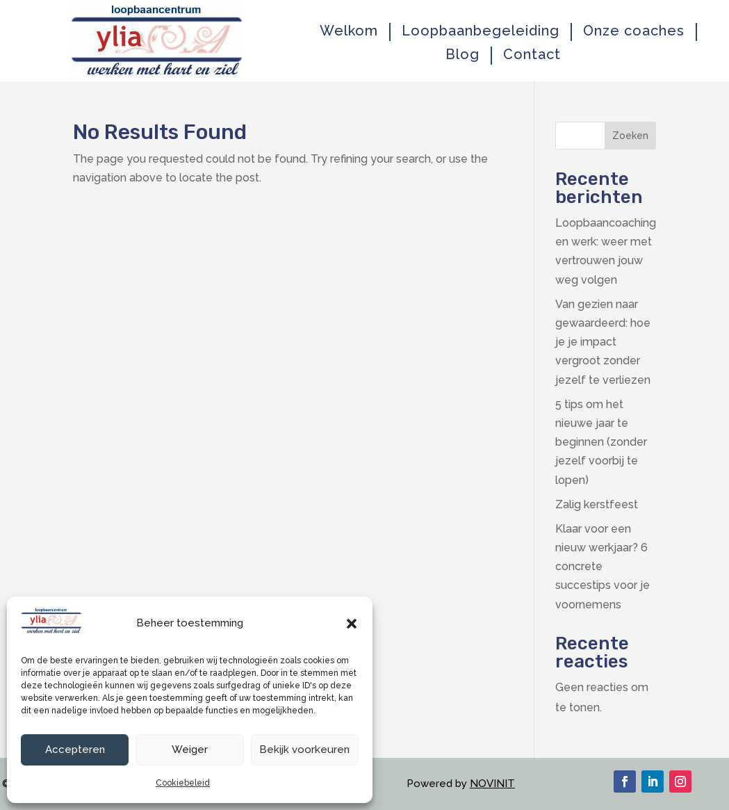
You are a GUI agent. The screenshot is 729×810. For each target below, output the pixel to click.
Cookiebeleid (183, 783)
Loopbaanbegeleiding (480, 31)
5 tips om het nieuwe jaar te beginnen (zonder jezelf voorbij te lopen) (601, 442)
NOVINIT (492, 783)
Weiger (190, 749)
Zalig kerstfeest (596, 504)
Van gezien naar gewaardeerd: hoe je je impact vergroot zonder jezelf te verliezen (602, 342)
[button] (352, 624)
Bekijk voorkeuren (304, 749)
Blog (462, 55)
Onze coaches (634, 31)
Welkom (349, 31)
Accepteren (75, 749)
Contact (532, 55)
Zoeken (630, 135)
